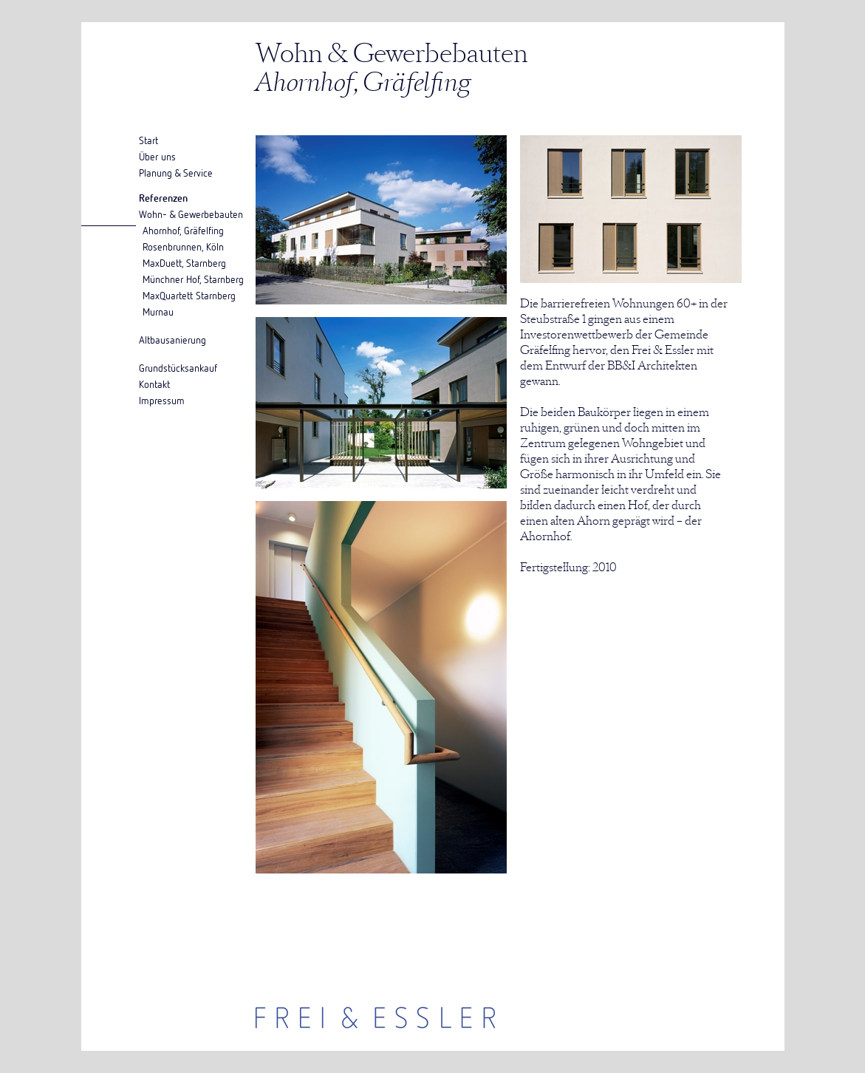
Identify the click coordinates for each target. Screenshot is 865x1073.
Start (148, 140)
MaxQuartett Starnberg (189, 295)
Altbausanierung (172, 339)
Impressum (162, 400)
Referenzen (163, 197)
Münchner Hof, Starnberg (193, 279)
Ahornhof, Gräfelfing (183, 230)
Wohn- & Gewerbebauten (191, 214)
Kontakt (154, 384)
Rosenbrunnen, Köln (183, 246)
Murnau (158, 311)
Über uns (157, 156)
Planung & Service (176, 172)
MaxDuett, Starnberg (184, 262)
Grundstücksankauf (178, 367)
